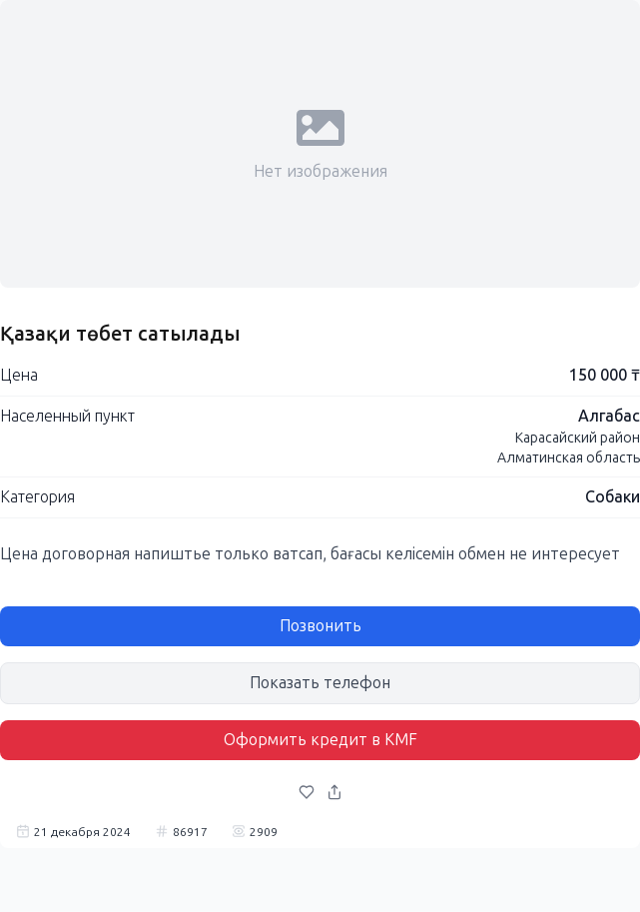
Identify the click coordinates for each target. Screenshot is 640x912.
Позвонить (320, 625)
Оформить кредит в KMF (320, 739)
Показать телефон (320, 682)
